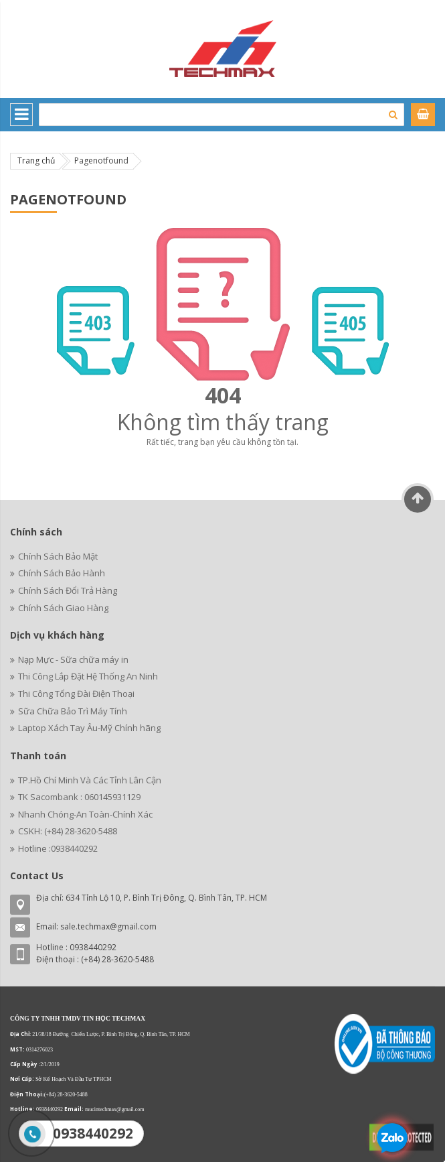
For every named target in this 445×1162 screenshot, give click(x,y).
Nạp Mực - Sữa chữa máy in (73, 659)
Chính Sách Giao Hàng (63, 608)
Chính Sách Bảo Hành (61, 573)
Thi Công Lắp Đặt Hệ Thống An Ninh (88, 676)
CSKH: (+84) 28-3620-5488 (67, 831)
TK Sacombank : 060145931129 (79, 797)
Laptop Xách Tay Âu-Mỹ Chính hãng (89, 728)
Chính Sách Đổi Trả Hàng (67, 590)
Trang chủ (36, 160)
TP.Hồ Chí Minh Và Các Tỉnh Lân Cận (89, 780)
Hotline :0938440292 (58, 848)
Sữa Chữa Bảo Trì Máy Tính (72, 711)
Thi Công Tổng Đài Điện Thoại (76, 694)
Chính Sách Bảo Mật (58, 556)
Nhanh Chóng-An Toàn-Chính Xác (85, 814)
